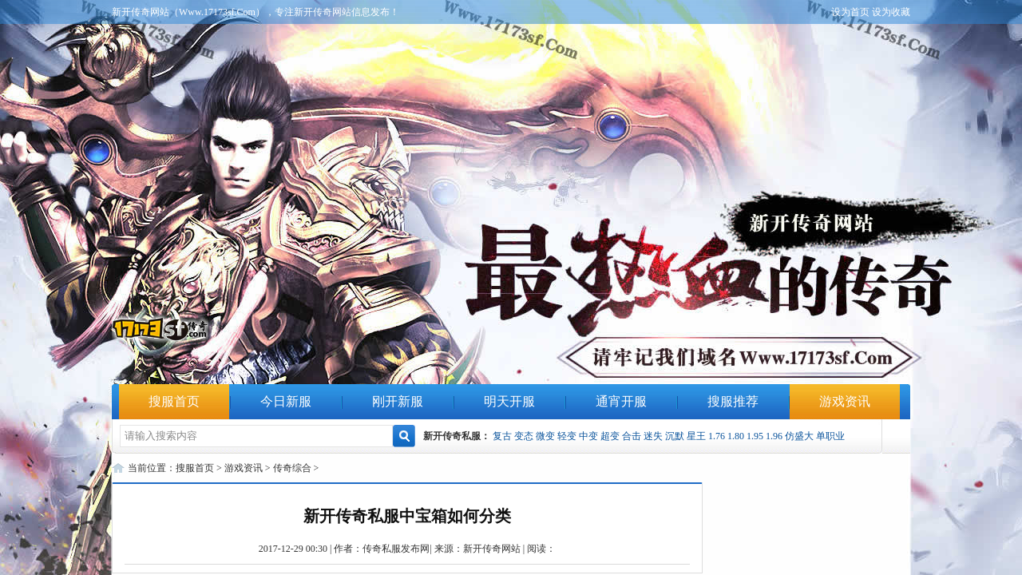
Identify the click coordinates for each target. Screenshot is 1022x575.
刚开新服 (397, 401)
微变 (545, 436)
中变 (588, 436)
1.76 (716, 436)
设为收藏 (891, 12)
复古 (502, 436)
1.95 (755, 436)
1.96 (774, 436)
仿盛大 (799, 436)
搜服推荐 (733, 401)
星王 (696, 436)
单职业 (830, 436)
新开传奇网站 (492, 548)
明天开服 (509, 401)
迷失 (653, 436)
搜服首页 (174, 401)
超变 (610, 436)
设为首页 (850, 12)
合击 (631, 436)
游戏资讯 (844, 401)
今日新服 (285, 401)
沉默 (674, 436)
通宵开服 (621, 401)
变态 (523, 436)
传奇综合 (292, 468)
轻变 (566, 436)
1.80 (735, 436)
